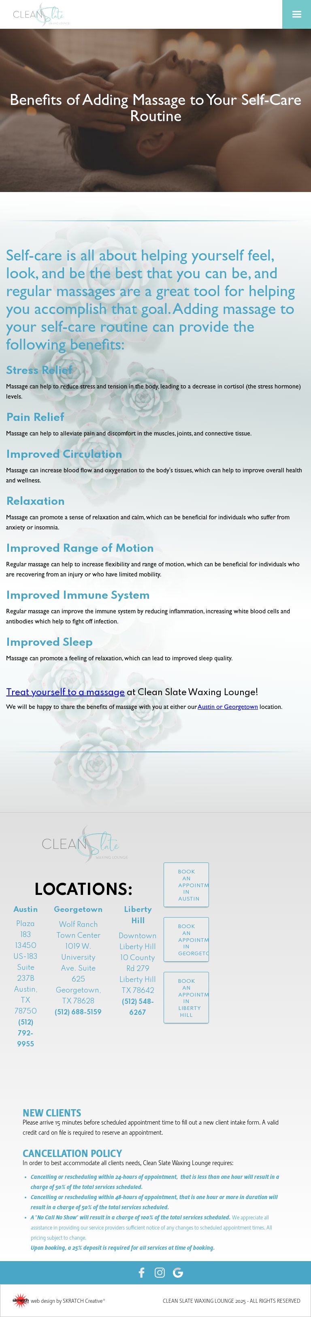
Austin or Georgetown (228, 707)
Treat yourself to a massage (65, 692)
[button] (296, 14)
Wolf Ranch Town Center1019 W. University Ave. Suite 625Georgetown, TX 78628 (78, 968)
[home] (44, 14)
